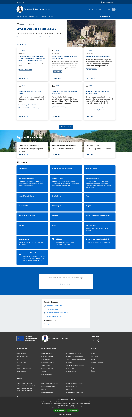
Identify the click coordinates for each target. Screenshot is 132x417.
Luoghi (93, 368)
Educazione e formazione (73, 353)
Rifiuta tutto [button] (73, 410)
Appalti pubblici (45, 366)
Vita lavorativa (45, 359)
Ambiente (69, 362)
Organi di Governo (21, 353)
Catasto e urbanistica (47, 369)
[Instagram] (98, 9)
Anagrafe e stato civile (47, 353)
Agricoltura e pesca (71, 371)
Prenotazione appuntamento (49, 384)
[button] (66, 414)
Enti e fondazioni (21, 362)
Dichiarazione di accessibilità (74, 393)
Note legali (69, 390)
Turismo (43, 372)
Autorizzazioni (70, 368)
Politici (18, 366)
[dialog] (66, 407)
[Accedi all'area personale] (107, 2)
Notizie (21, 24)
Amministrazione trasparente (74, 384)
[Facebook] (94, 9)
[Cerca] (113, 9)
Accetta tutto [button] (59, 410)
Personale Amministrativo (23, 369)
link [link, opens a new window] (82, 407)
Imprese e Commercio (47, 362)
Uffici (17, 359)
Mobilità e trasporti (46, 375)
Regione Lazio (20, 2)
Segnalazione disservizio (48, 387)
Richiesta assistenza (47, 393)
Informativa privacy (71, 387)
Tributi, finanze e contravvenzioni (75, 359)
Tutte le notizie (66, 127)
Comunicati (94, 356)
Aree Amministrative (22, 356)
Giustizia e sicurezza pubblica (74, 356)
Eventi (93, 371)
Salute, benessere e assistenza (75, 365)
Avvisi (22, 50)
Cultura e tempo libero (47, 356)
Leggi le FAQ (44, 390)
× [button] (130, 398)
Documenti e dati (21, 372)
